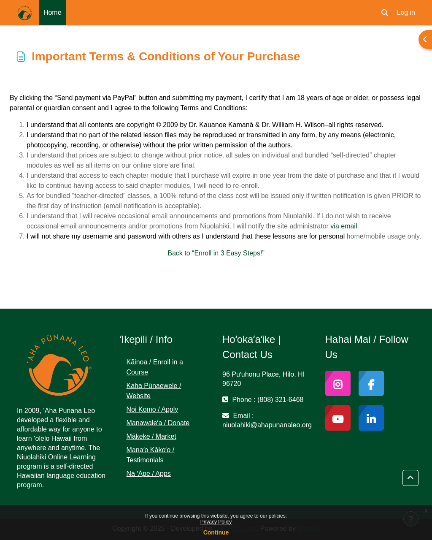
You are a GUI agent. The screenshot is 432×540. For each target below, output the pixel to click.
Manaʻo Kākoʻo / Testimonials (151, 455)
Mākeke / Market (151, 436)
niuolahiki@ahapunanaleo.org (267, 425)
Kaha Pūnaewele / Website (154, 390)
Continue (216, 532)
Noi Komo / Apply (152, 409)
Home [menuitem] (52, 12)
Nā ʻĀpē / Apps (149, 473)
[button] (384, 12)
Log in (406, 12)
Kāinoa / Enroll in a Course (155, 367)
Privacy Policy (216, 522)
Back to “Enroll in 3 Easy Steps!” (215, 253)
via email (343, 226)
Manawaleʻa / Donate (158, 422)
